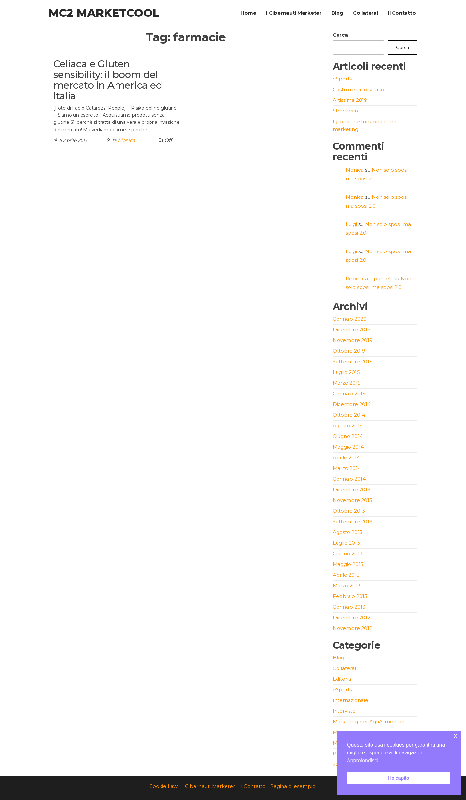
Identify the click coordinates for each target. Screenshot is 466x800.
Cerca (340, 35)
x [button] (455, 735)
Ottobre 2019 (349, 351)
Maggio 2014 (348, 447)
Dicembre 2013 (351, 489)
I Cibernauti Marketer (294, 13)
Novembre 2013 (352, 500)
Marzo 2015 (347, 383)
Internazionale (350, 700)
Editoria (342, 679)
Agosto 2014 (348, 425)
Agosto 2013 (347, 532)
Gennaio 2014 (349, 479)
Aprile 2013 (346, 575)
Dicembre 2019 (352, 329)
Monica (126, 140)
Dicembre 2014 (352, 404)
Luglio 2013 (346, 543)
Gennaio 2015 (349, 393)
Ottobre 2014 (349, 415)
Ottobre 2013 (349, 511)
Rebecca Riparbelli (369, 278)
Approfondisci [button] (362, 760)
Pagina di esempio (293, 786)
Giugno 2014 (348, 436)
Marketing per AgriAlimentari (368, 722)
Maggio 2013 (348, 564)
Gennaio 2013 (349, 607)
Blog (337, 13)
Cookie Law (163, 786)
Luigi (351, 224)
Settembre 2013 (352, 521)
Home (248, 13)
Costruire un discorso (358, 89)
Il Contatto (402, 13)
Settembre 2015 (352, 361)
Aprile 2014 (346, 457)
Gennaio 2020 (350, 319)
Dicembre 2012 (351, 617)
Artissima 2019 (350, 100)
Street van (345, 111)
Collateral (365, 13)
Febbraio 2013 (350, 596)
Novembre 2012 (352, 628)
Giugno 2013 (347, 553)
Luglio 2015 (346, 372)
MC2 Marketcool (104, 13)
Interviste (344, 711)
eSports (342, 79)
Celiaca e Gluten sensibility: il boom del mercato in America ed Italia (107, 80)
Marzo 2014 (347, 468)
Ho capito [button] (398, 778)
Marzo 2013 (347, 585)
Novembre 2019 (352, 340)
